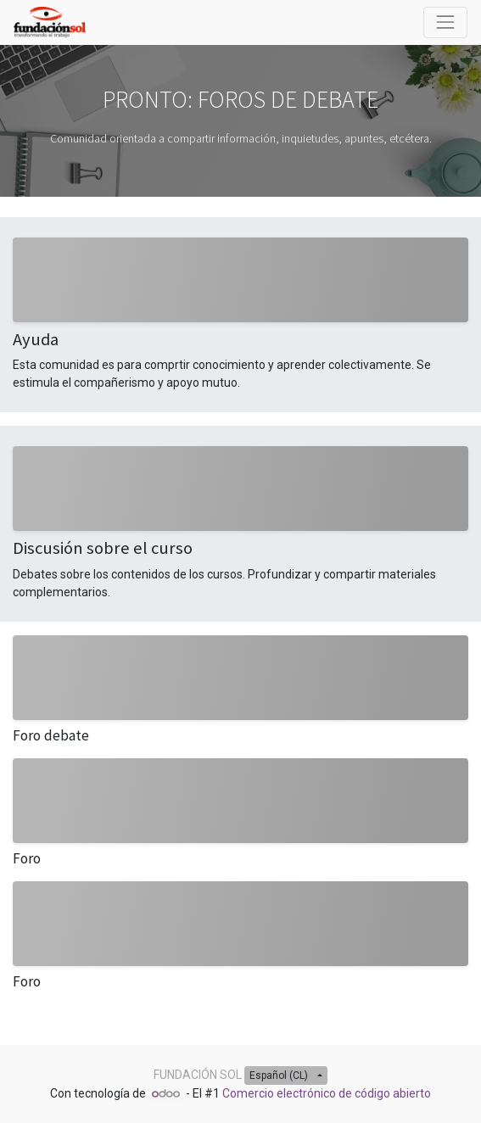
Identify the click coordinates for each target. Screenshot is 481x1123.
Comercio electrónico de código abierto (326, 1093)
